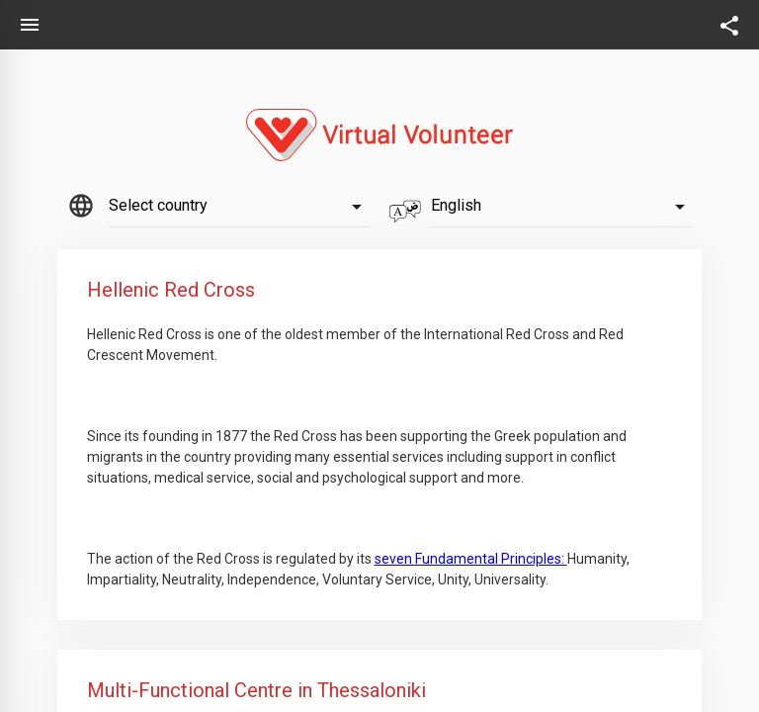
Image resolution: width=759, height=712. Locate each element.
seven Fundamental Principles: (471, 559)
